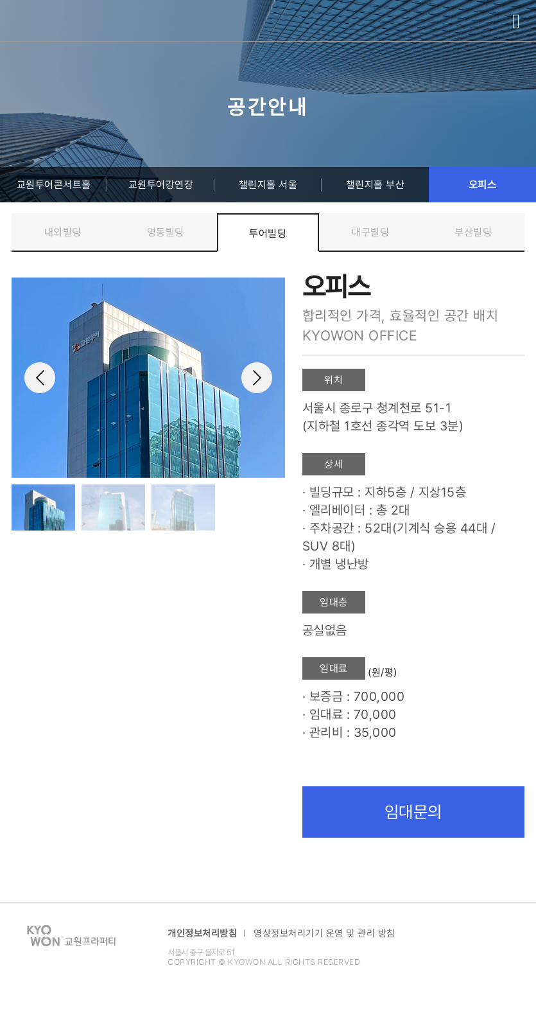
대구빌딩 (370, 232)
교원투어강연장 (161, 185)
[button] (270, 378)
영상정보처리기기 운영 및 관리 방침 (324, 933)
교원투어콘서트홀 (54, 185)
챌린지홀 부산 (375, 185)
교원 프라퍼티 (46, 21)
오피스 (483, 185)
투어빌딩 (267, 233)
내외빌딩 (63, 232)
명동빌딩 (165, 232)
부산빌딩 (473, 232)
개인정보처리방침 (202, 933)
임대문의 (413, 812)
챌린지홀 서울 (268, 185)
